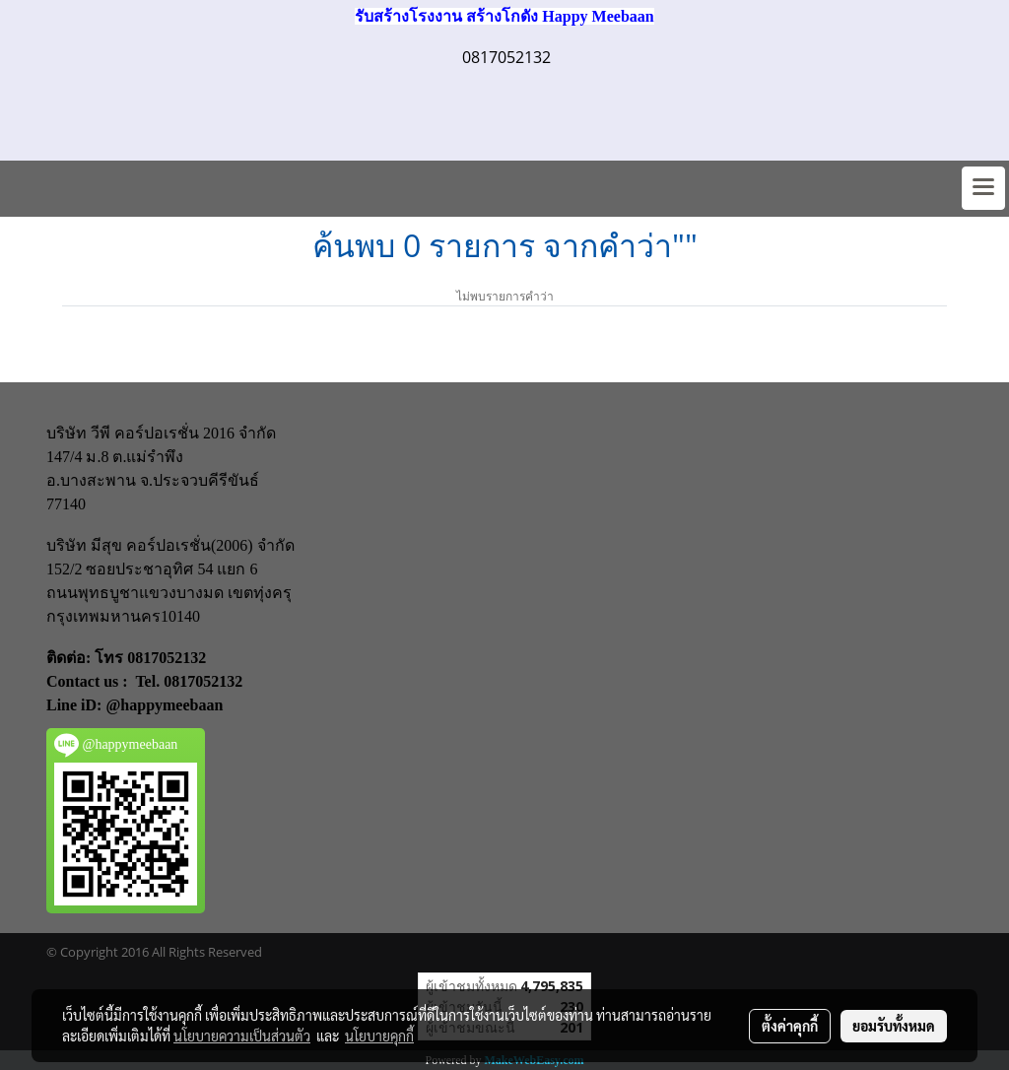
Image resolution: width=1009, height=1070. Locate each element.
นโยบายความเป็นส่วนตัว (241, 1035)
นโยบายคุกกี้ (379, 1035)
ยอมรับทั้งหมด (893, 1026)
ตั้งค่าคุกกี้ (790, 1026)
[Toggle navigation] (983, 188)
